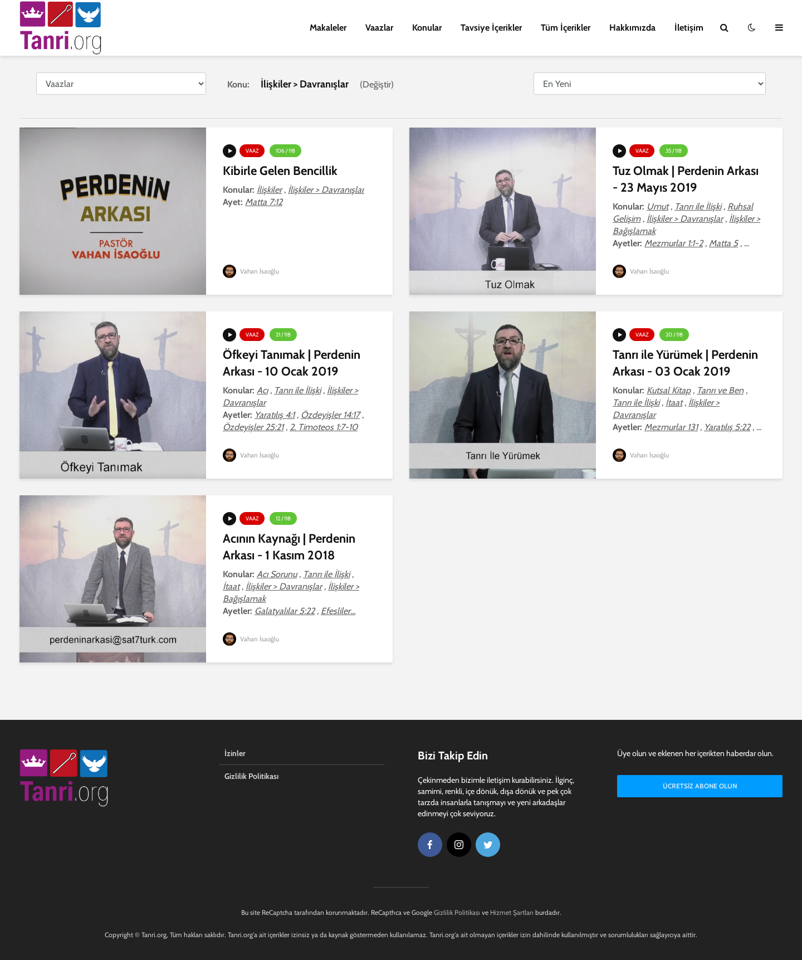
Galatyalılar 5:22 (285, 611)
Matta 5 (723, 243)
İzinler (235, 753)
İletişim (688, 27)
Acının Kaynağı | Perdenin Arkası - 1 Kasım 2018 (289, 547)
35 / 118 (674, 150)
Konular (427, 27)
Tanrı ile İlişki (697, 206)
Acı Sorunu (277, 574)
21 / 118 (283, 334)
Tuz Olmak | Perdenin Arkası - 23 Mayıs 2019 (686, 179)
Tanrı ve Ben (720, 390)
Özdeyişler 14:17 (330, 415)
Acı (262, 390)
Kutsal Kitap (669, 390)
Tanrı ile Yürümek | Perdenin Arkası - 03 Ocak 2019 (685, 363)
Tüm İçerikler (565, 27)
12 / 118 (283, 518)
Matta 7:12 (263, 202)
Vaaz (252, 150)
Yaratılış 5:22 (727, 427)
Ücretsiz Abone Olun (700, 787)
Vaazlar (379, 27)
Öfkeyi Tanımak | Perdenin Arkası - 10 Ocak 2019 (291, 363)
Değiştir (377, 84)
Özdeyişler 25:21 (253, 427)
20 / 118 (674, 334)
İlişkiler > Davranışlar (326, 189)
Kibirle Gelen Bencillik (280, 170)
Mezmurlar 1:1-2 (673, 243)
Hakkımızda (632, 27)
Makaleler (328, 27)
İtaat (674, 402)
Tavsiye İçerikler (491, 27)
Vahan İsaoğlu (251, 271)
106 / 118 (285, 150)
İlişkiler (269, 189)
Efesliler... (338, 611)
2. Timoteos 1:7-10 (324, 427)
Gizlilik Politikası (251, 776)
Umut (657, 206)
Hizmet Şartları (512, 912)
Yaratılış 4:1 (275, 415)
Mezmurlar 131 (671, 427)
